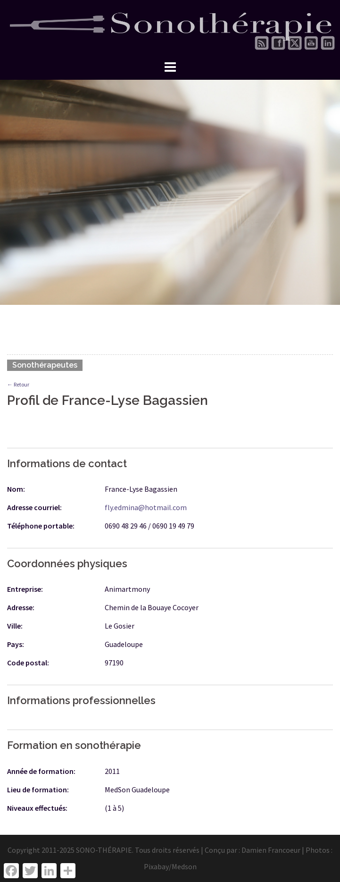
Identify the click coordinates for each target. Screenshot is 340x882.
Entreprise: (25, 589)
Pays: (15, 644)
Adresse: (20, 607)
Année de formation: (41, 771)
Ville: (15, 625)
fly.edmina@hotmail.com (146, 507)
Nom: (16, 489)
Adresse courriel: (34, 507)
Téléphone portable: (41, 525)
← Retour (18, 384)
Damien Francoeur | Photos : (286, 850)
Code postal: (28, 662)
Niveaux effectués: (37, 808)
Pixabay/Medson (170, 866)
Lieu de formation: (38, 789)
